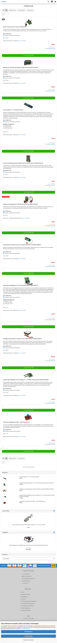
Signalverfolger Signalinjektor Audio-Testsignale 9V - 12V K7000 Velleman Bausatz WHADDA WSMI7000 (25, 379)
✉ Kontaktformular (26, 580)
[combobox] (12, 10)
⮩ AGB (22, 592)
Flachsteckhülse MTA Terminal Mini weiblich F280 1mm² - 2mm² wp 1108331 (28, 524)
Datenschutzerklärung (24, 628)
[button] (3, 10)
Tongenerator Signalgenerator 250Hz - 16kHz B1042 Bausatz (16, 422)
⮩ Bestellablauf (23, 596)
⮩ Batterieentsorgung (25, 594)
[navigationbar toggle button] (55, 1)
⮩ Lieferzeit (23, 599)
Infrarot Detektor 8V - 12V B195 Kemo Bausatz (13, 109)
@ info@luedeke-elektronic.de (28, 578)
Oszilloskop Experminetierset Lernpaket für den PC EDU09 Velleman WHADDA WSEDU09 (22, 338)
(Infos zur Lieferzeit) (22, 40)
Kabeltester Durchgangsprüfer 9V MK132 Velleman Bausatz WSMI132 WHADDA (20, 204)
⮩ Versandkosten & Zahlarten (26, 605)
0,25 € (28, 527)
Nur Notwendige (28, 636)
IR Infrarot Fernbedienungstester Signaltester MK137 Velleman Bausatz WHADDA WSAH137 (23, 163)
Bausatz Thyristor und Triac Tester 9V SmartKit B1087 (15, 26)
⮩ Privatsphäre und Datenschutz (27, 603)
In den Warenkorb (28, 55)
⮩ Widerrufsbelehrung (25, 608)
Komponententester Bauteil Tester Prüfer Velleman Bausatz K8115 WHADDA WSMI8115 (22, 244)
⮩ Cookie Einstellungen (25, 610)
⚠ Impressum (25, 583)
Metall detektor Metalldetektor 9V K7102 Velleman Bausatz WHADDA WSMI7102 (20, 285)
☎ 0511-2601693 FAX (27, 576)
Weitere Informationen (28, 640)
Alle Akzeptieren (28, 631)
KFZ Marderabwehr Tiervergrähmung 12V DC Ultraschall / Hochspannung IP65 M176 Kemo (28, 545)
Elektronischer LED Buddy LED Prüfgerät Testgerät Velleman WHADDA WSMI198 (20, 67)
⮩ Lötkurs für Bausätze (28, 618)
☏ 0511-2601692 (26, 574)
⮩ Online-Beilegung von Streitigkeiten (28, 601)
